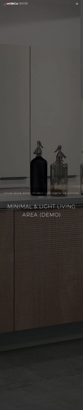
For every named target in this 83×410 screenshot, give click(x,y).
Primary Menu (77, 3)
